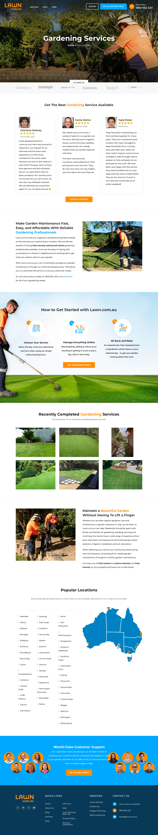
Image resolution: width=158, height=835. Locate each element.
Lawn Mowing (96, 802)
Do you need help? (79, 772)
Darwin (23, 705)
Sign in (92, 6)
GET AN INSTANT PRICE (113, 6)
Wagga (63, 705)
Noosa (42, 704)
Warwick (64, 711)
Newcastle (44, 698)
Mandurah (43, 677)
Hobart (42, 640)
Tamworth (65, 681)
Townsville (65, 693)
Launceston (44, 652)
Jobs (54, 7)
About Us (49, 808)
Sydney (63, 675)
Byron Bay (25, 658)
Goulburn (43, 628)
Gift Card (67, 804)
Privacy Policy (69, 818)
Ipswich (42, 646)
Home (48, 804)
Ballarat (23, 628)
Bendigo (24, 634)
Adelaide (24, 616)
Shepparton (65, 641)
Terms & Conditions (68, 824)
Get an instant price (79, 365)
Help (45, 7)
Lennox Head (45, 658)
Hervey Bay (44, 634)
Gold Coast (44, 622)
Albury (23, 622)
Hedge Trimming (98, 811)
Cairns (23, 664)
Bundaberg (25, 652)
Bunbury (24, 646)
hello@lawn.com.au (128, 817)
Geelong (43, 616)
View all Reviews (79, 199)
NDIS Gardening (97, 815)
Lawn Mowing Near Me (69, 813)
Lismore (42, 664)
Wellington (65, 717)
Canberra (24, 680)
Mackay (42, 671)
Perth (63, 616)
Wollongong (66, 723)
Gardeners (95, 806)
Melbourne (44, 682)
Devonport (25, 710)
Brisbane (24, 640)
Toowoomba (66, 687)
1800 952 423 (144, 7)
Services (34, 7)
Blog (47, 812)
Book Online (66, 276)
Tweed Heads (66, 699)
